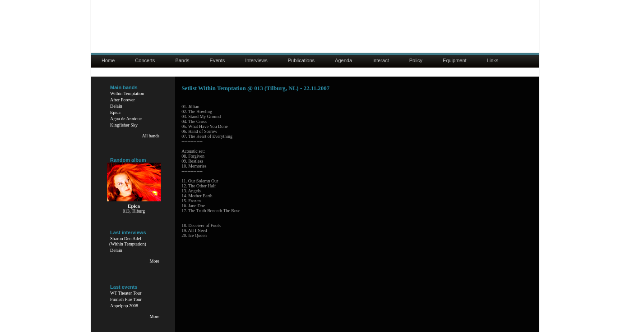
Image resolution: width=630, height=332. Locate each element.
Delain (116, 106)
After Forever (122, 99)
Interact (380, 60)
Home (108, 60)
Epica (115, 112)
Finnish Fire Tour (126, 299)
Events (217, 60)
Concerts (145, 60)
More (154, 261)
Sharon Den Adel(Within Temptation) (127, 241)
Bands (182, 60)
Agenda (343, 60)
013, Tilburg (134, 211)
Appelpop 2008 (124, 305)
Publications (301, 60)
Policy (415, 60)
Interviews (256, 60)
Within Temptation (127, 93)
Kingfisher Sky (124, 125)
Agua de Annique (126, 118)
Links (493, 60)
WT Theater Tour (125, 293)
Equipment (455, 60)
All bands (150, 135)
